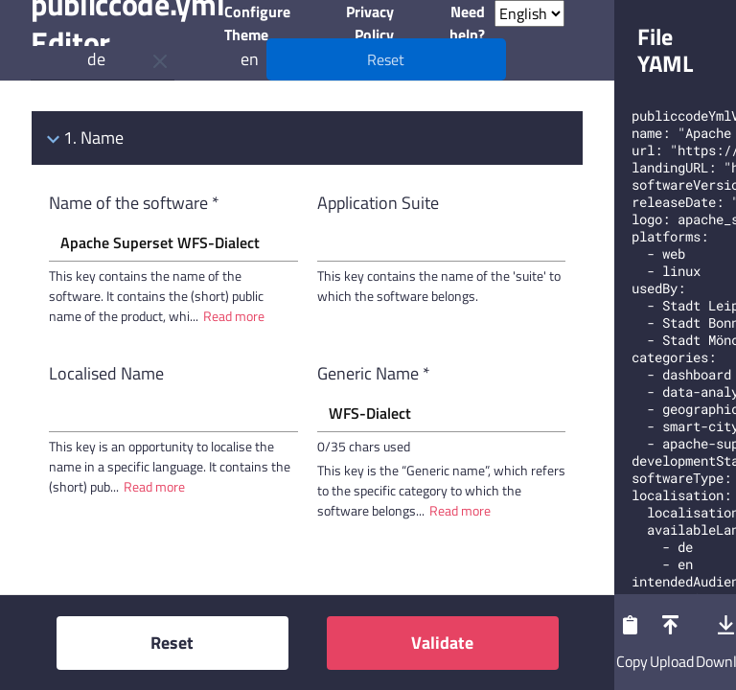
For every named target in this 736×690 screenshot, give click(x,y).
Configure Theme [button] (257, 23)
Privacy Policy (370, 23)
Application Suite (378, 203)
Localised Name (106, 373)
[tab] (307, 138)
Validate (442, 643)
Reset (172, 643)
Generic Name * (373, 373)
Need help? (467, 23)
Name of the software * (134, 203)
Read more (233, 316)
